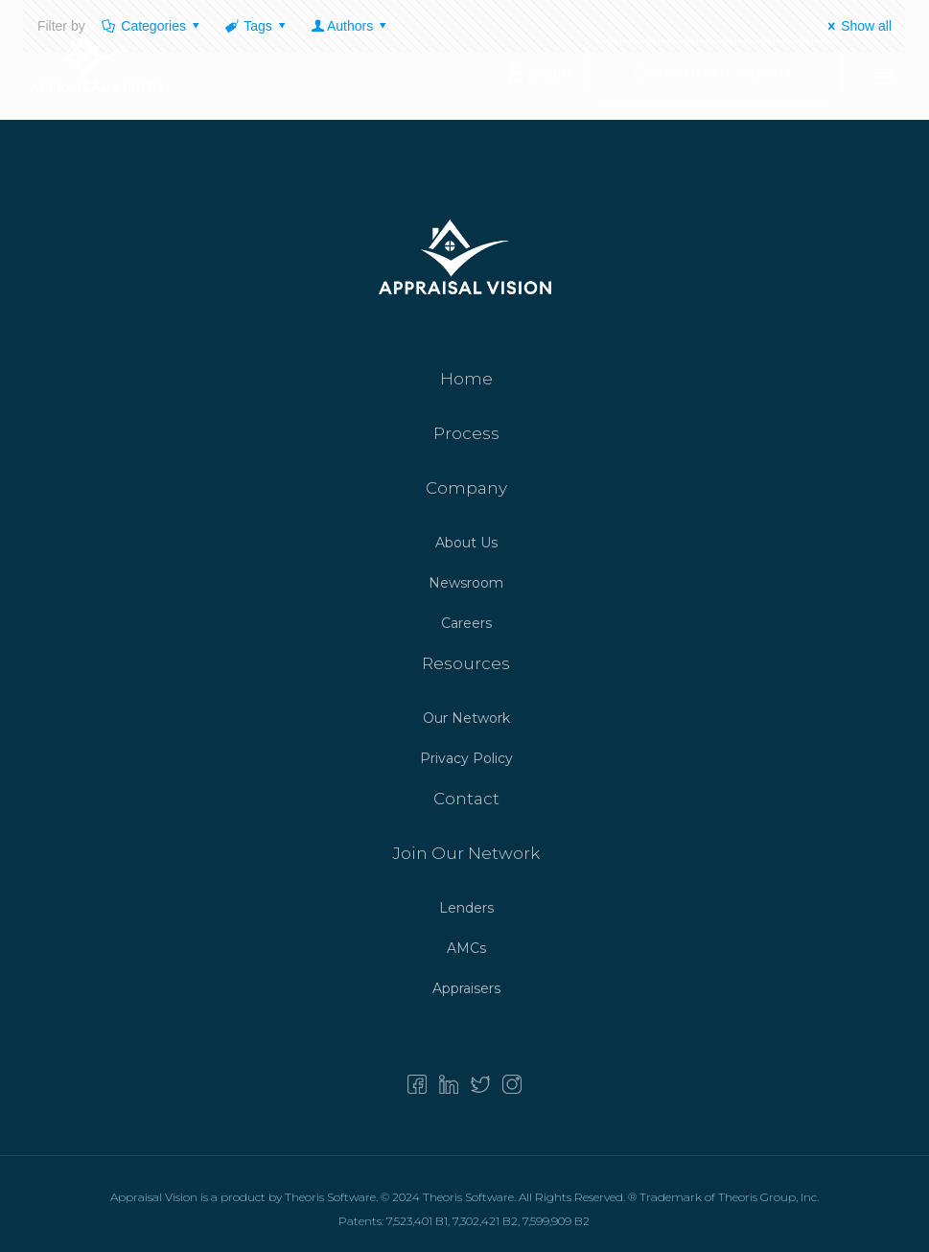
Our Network (466, 718)
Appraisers (466, 988)
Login (539, 75)
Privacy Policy (466, 758)
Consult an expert (714, 75)
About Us (466, 542)
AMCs (466, 948)
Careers (466, 623)
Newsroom (466, 582)
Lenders (466, 907)
